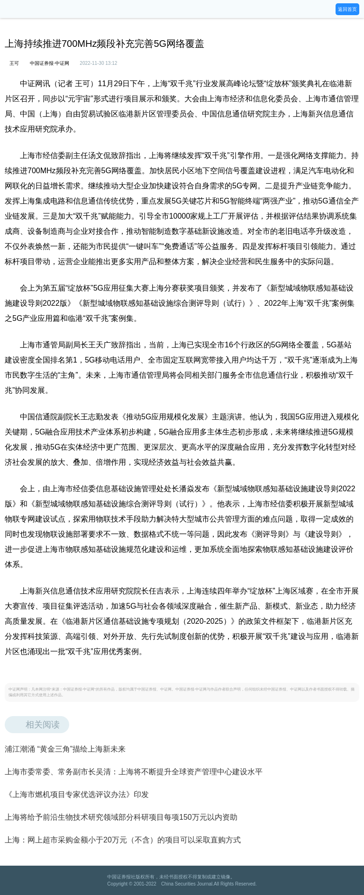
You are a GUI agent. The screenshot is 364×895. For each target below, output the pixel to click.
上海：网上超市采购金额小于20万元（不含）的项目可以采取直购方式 (123, 840)
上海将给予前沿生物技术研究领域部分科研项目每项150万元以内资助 (121, 817)
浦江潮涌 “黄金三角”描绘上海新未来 (65, 749)
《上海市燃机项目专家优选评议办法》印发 (77, 794)
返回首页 (347, 9)
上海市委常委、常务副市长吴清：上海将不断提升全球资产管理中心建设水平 (134, 772)
